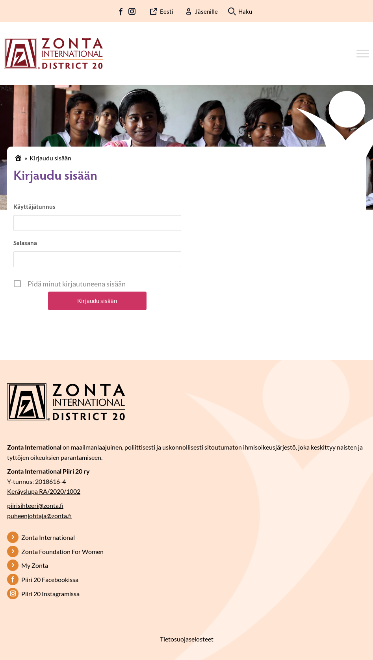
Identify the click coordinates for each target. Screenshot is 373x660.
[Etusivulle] (53, 52)
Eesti (166, 11)
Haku (245, 11)
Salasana (25, 242)
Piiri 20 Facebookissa (49, 579)
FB (121, 11)
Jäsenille (206, 11)
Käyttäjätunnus (34, 206)
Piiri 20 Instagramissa (50, 593)
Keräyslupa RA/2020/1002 (43, 491)
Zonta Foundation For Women (62, 551)
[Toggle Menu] (362, 53)
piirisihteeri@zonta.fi (35, 505)
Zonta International (48, 537)
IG (132, 11)
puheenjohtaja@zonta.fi (39, 515)
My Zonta (34, 565)
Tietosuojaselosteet (186, 639)
